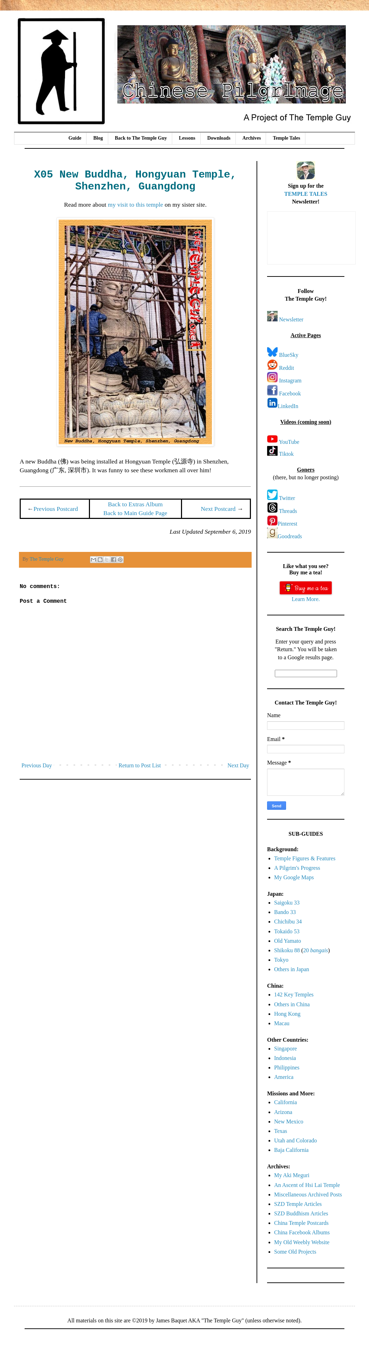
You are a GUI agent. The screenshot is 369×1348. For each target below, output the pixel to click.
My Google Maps (294, 877)
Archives (251, 138)
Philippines (286, 1067)
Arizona (283, 1112)
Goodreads (290, 536)
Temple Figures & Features (304, 858)
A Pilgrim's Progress (297, 868)
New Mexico (288, 1122)
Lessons (187, 138)
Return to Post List (139, 765)
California (285, 1102)
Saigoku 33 (286, 903)
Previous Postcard (55, 508)
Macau (282, 1023)
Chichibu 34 (288, 922)
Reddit (286, 368)
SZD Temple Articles (298, 1204)
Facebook (290, 393)
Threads (288, 511)
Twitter (287, 498)
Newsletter (291, 319)
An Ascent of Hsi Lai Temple (307, 1185)
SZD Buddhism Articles (301, 1213)
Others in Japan (291, 969)
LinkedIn (288, 406)
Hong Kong (287, 1014)
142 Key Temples (293, 994)
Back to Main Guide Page (135, 512)
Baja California (291, 1150)
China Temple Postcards (301, 1223)
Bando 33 (285, 912)
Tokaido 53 (286, 931)
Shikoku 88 (287, 950)
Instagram (290, 380)
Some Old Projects (295, 1252)
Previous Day (36, 765)
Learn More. (306, 599)
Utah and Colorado (295, 1140)
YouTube (289, 442)
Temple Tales (286, 138)
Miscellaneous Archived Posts (308, 1194)
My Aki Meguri (291, 1175)
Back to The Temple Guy (141, 138)
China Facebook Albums (302, 1232)
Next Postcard (218, 508)
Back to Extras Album (135, 504)
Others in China (292, 1004)
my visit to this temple (135, 204)
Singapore (285, 1049)
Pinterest (287, 524)
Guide (75, 138)
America (283, 1077)
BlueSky (288, 355)
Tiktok (286, 454)
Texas (280, 1131)
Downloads (219, 138)
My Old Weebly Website (301, 1242)
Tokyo (281, 960)
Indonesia (285, 1058)
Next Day (238, 765)
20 (315, 950)
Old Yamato (287, 941)
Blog (98, 138)
